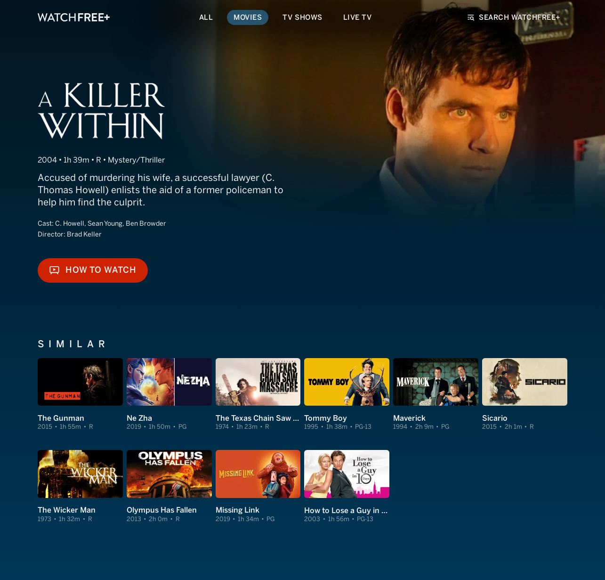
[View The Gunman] (80, 395)
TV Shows (302, 17)
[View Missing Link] (258, 486)
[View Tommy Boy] (346, 395)
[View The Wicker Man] (80, 486)
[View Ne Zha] (169, 395)
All (206, 17)
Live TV (357, 17)
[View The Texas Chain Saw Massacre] (258, 395)
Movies (248, 17)
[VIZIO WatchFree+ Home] (74, 17)
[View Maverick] (435, 395)
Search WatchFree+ (514, 17)
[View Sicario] (524, 395)
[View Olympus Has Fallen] (169, 486)
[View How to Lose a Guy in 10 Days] (346, 486)
